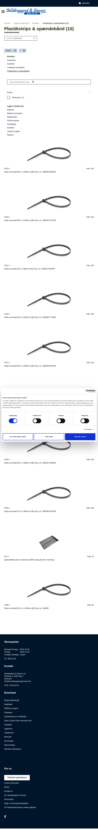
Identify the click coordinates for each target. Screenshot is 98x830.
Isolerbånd (11, 60)
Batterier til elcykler (14, 113)
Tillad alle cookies (80, 436)
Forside (7, 23)
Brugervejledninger (11, 700)
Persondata (8, 741)
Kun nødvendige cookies (18, 436)
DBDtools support (11, 708)
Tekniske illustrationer (12, 749)
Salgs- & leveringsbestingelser (16, 803)
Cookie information (11, 783)
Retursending (9, 745)
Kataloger (8, 725)
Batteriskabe (12, 117)
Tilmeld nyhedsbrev (17, 777)
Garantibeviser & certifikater (15, 717)
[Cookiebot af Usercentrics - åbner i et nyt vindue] (82, 391)
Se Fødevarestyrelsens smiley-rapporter (20, 807)
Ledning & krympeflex (15, 67)
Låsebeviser (9, 733)
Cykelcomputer (13, 121)
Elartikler (35, 23)
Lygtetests (8, 729)
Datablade (8, 704)
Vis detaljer (88, 429)
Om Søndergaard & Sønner (15, 795)
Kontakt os (8, 791)
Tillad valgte (49, 436)
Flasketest (8, 713)
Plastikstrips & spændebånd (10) (56, 23)
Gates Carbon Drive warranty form (18, 721)
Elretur (6, 787)
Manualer (8, 737)
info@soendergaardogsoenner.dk (17, 681)
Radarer (10, 135)
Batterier (10, 110)
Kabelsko (11, 64)
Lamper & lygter (13, 131)
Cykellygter (11, 124)
